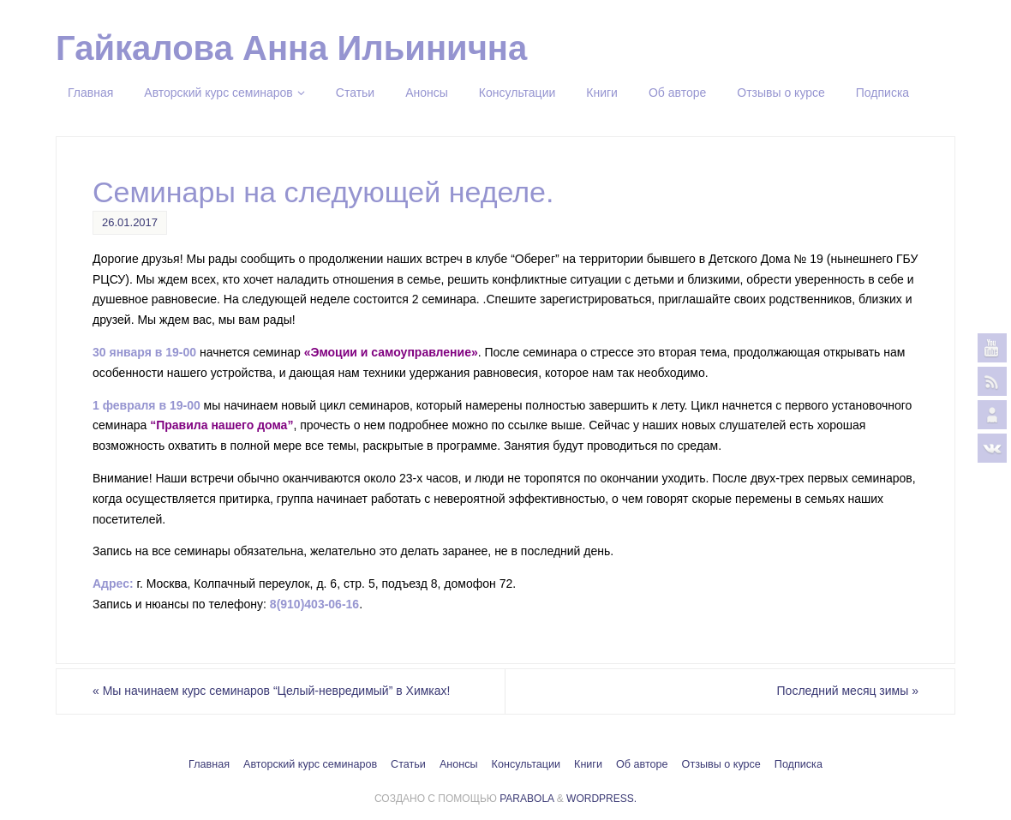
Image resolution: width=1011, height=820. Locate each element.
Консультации (526, 764)
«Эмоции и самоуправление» (391, 352)
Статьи (408, 764)
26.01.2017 (130, 222)
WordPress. (601, 799)
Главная (209, 764)
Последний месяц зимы (847, 690)
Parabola (526, 799)
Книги (588, 764)
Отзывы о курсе (721, 764)
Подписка (799, 764)
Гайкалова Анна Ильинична (291, 48)
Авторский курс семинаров (310, 764)
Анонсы (459, 764)
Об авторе (642, 764)
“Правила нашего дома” (221, 425)
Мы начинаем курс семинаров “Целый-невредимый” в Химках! (271, 690)
